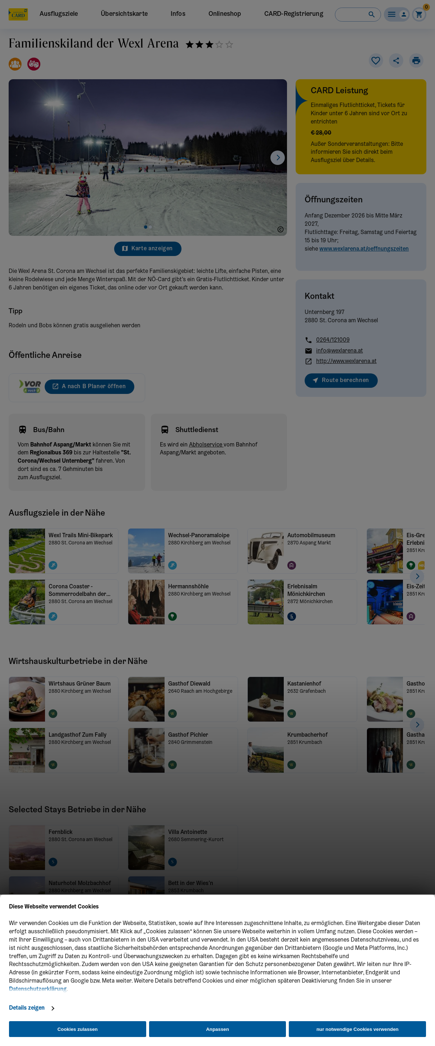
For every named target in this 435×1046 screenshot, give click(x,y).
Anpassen (217, 1029)
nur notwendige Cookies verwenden (358, 1029)
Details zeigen (27, 1008)
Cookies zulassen (77, 1029)
